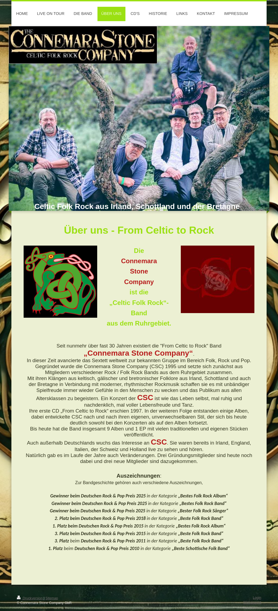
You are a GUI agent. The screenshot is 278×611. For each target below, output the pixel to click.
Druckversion (30, 598)
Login (257, 598)
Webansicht (252, 602)
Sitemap (51, 598)
